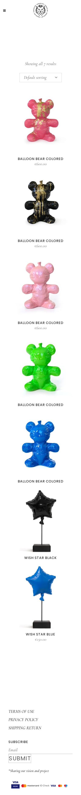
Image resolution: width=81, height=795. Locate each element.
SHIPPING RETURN (24, 728)
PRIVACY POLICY (23, 719)
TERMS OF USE (21, 711)
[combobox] (40, 77)
